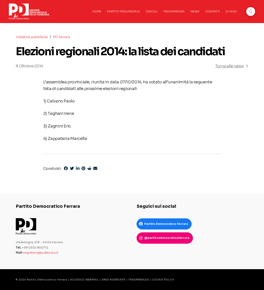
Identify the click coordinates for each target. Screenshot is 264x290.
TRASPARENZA (138, 279)
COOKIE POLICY (163, 279)
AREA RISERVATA (113, 279)
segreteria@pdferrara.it (40, 253)
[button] (250, 11)
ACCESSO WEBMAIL (84, 279)
